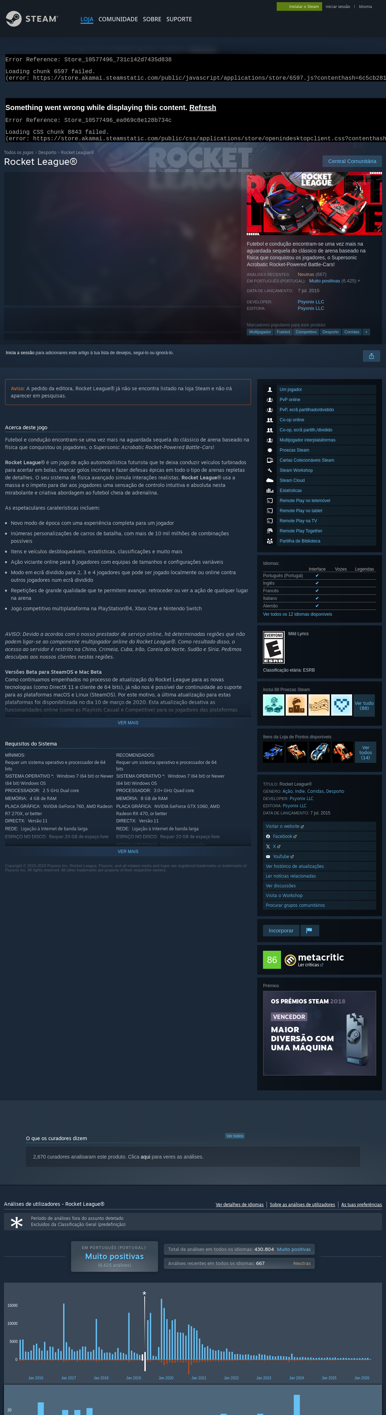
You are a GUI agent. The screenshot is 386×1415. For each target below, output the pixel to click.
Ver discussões (281, 894)
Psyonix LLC (311, 310)
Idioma (365, 6)
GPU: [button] (11, 1347)
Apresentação (236, 1311)
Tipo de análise (16, 1311)
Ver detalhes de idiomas (240, 1213)
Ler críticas (308, 973)
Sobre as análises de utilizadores (302, 1213)
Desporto (47, 161)
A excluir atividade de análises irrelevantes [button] (120, 1337)
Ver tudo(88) (364, 714)
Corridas (352, 340)
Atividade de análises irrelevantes (289, 1311)
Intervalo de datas (141, 1311)
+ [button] (366, 340)
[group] (193, 1342)
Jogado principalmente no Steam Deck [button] (256, 1337)
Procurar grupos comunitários (295, 914)
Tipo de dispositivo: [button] (48, 1347)
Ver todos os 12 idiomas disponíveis (297, 622)
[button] (28, 1337)
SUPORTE (179, 19)
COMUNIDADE (118, 19)
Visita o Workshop (284, 904)
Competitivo (306, 340)
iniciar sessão (338, 6)
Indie (300, 800)
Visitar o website (285, 835)
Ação (287, 800)
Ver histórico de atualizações (295, 875)
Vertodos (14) (365, 761)
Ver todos (235, 1144)
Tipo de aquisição (61, 1311)
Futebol (283, 340)
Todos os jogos (19, 161)
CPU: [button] (362, 1337)
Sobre (152, 19)
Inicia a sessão (20, 361)
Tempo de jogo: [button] (190, 1337)
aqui (145, 1165)
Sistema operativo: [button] (325, 1337)
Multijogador (260, 340)
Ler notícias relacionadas (291, 884)
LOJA (86, 19)
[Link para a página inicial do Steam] (37, 25)
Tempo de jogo (189, 1311)
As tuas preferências (361, 1213)
